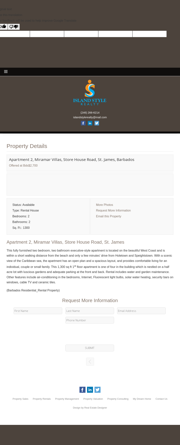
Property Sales (20, 398)
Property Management (67, 398)
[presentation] (90, 334)
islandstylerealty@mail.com (90, 117)
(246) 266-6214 (90, 112)
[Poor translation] (14, 27)
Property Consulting (117, 398)
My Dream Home (142, 398)
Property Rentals (42, 398)
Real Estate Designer (95, 407)
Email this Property (108, 216)
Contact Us (161, 398)
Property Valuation (93, 398)
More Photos (104, 204)
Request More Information (113, 210)
